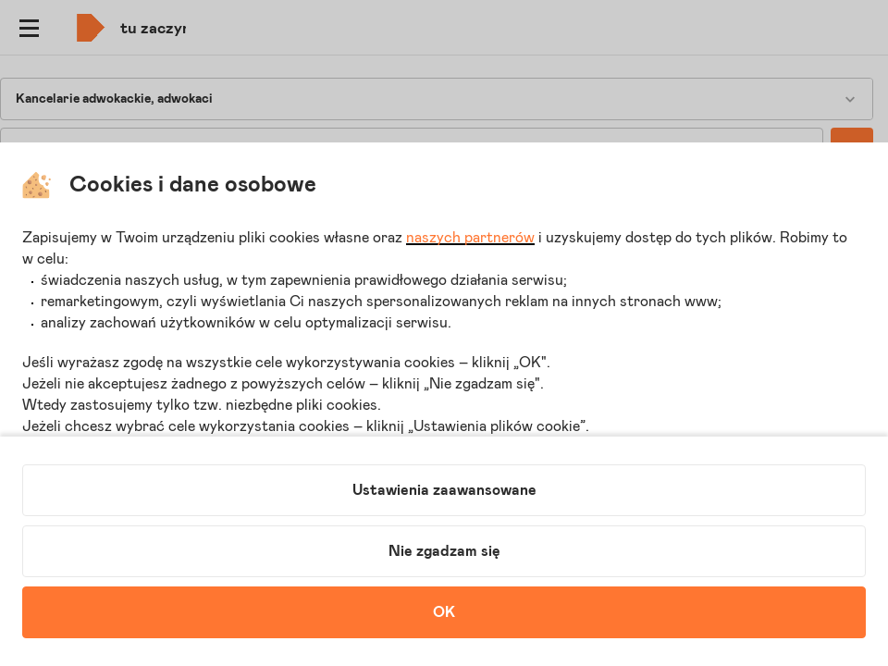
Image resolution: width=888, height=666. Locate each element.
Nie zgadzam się (444, 551)
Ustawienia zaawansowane (444, 490)
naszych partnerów (470, 237)
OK (444, 612)
